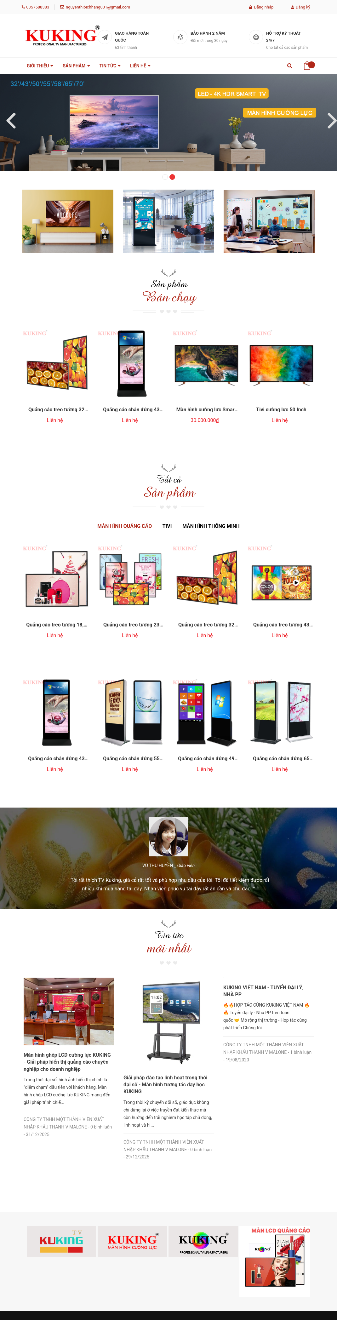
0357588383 (37, 7)
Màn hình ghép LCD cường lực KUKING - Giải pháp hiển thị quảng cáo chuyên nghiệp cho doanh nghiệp (167, 976)
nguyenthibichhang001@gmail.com (98, 7)
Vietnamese (69, 1260)
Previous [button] (8, 117)
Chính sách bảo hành (188, 1239)
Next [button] (329, 117)
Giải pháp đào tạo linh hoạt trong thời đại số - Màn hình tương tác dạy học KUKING (265, 976)
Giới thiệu (132, 1223)
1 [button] (165, 177)
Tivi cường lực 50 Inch (281, 403)
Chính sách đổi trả (190, 1223)
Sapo (124, 1307)
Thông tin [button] (138, 1204)
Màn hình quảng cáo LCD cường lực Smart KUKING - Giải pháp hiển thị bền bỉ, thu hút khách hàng (67, 976)
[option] (168, 122)
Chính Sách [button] (190, 1204)
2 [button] (172, 177)
